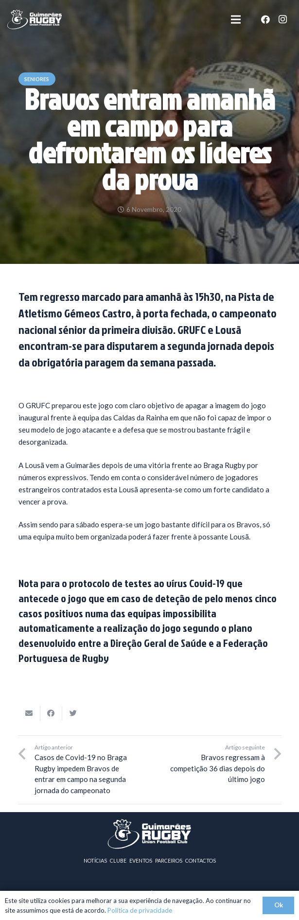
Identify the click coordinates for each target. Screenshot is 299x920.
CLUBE (118, 860)
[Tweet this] (73, 713)
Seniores (36, 79)
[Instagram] (283, 19)
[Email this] (29, 713)
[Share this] (51, 713)
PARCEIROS (168, 860)
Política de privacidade (139, 910)
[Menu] (235, 19)
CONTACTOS (200, 860)
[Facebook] (265, 19)
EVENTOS (140, 860)
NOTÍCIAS (96, 860)
